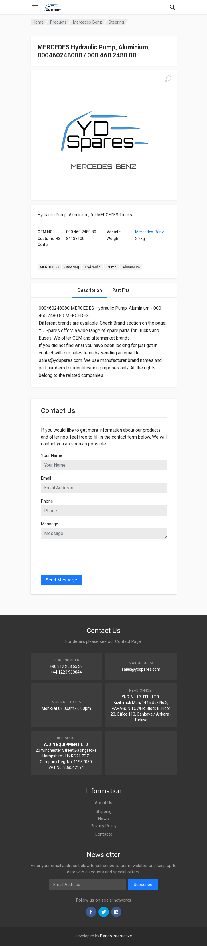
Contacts (103, 834)
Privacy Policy (104, 825)
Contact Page (128, 641)
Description (90, 290)
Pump (112, 267)
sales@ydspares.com (141, 669)
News (103, 818)
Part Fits (121, 290)
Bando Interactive (116, 936)
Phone (47, 501)
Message (49, 523)
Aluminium (131, 267)
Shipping (103, 811)
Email (46, 478)
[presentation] (84, 554)
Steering (71, 267)
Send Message (61, 580)
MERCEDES (49, 267)
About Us (103, 802)
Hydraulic (93, 267)
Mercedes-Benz (149, 232)
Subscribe (143, 884)
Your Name (51, 455)
